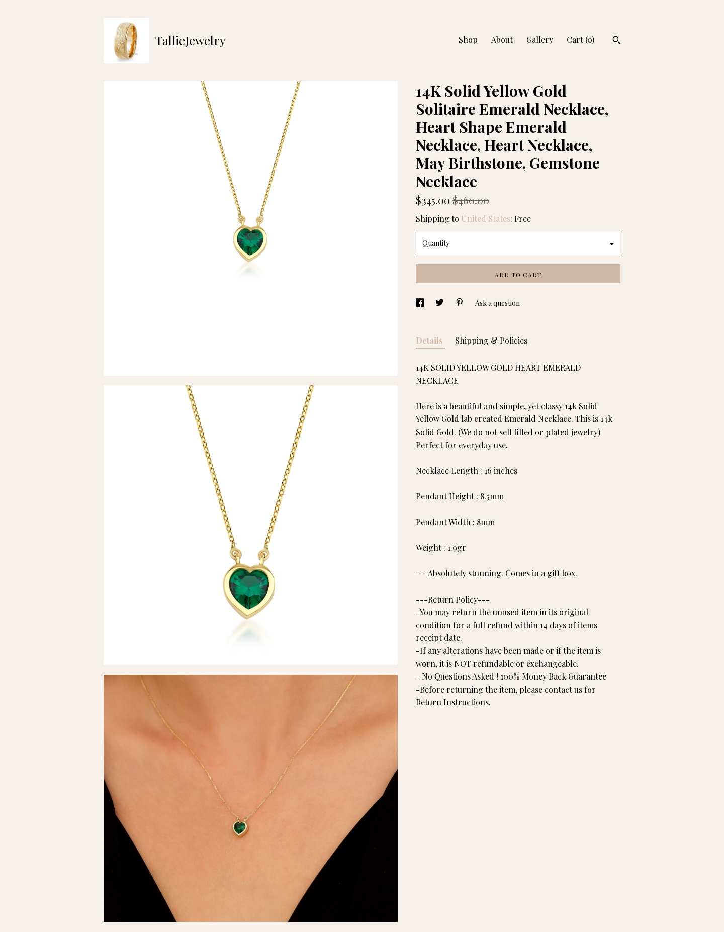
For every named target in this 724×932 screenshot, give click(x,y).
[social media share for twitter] (440, 303)
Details (430, 340)
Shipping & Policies (491, 340)
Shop (468, 39)
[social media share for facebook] (420, 303)
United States (485, 218)
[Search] (616, 41)
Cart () (580, 39)
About (502, 39)
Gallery (539, 39)
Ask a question (497, 303)
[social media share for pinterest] (460, 303)
